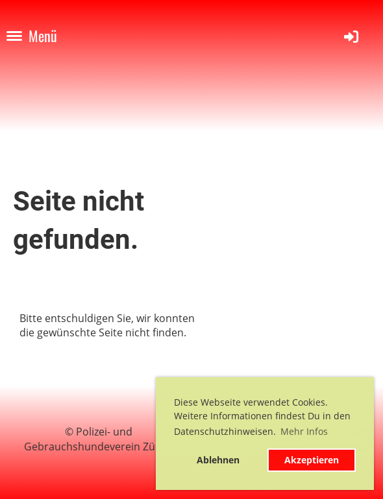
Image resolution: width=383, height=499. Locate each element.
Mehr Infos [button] (304, 431)
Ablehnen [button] (218, 460)
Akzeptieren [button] (311, 460)
